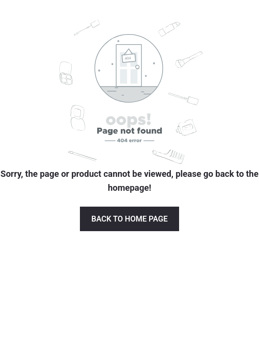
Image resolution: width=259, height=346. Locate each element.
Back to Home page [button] (129, 218)
